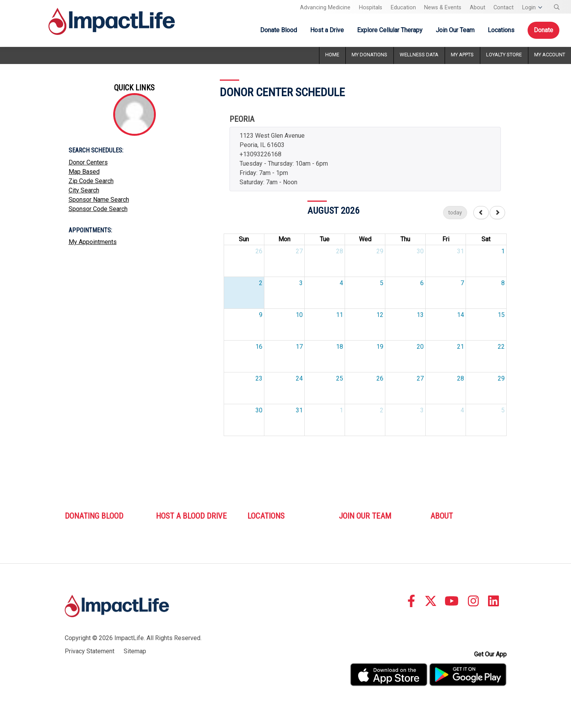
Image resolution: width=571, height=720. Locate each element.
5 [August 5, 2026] (381, 283)
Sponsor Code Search (98, 209)
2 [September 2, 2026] (381, 410)
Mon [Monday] (284, 239)
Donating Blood (94, 516)
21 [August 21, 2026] (460, 346)
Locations (501, 30)
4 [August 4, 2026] (341, 283)
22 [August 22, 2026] (501, 346)
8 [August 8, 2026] (503, 283)
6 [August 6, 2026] (422, 283)
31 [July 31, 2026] (460, 251)
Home (332, 54)
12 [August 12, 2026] (379, 314)
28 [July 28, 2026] (339, 251)
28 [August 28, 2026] (460, 378)
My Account (549, 54)
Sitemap (135, 651)
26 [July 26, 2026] (258, 251)
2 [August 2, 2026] (260, 283)
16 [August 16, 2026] (258, 346)
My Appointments (93, 242)
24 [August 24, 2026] (299, 378)
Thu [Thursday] (405, 239)
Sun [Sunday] (244, 239)
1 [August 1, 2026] (503, 251)
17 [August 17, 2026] (299, 346)
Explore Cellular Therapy (390, 30)
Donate (543, 30)
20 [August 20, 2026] (420, 346)
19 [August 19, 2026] (379, 346)
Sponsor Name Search (99, 199)
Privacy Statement (89, 651)
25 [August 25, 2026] (339, 378)
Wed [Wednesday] (365, 239)
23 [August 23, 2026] (258, 378)
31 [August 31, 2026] (299, 410)
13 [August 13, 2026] (420, 314)
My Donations (369, 54)
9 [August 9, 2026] (260, 314)
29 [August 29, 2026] (501, 378)
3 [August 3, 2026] (301, 283)
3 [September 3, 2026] (422, 410)
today (455, 212)
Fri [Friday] (445, 239)
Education (403, 7)
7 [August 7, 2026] (462, 283)
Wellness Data (419, 54)
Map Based (84, 171)
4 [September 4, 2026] (462, 410)
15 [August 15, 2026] (501, 314)
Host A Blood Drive (191, 516)
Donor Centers (88, 162)
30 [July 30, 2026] (420, 251)
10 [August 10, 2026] (299, 314)
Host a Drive (327, 30)
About (477, 7)
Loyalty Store (504, 54)
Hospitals (370, 7)
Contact (503, 7)
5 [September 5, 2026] (503, 410)
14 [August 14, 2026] (460, 314)
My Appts (462, 54)
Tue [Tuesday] (324, 239)
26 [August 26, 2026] (379, 378)
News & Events (442, 7)
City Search (84, 190)
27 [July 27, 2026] (299, 251)
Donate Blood (278, 30)
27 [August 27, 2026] (420, 378)
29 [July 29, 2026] (379, 251)
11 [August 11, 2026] (339, 314)
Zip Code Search (91, 181)
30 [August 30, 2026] (258, 410)
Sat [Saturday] (485, 239)
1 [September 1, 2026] (341, 410)
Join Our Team (455, 30)
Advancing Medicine (325, 7)
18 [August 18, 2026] (339, 346)
